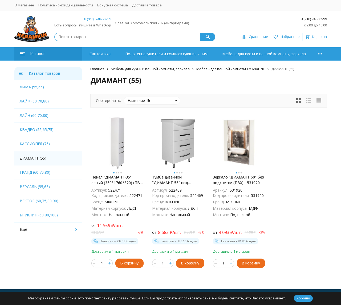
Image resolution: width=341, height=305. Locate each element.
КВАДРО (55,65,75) (37, 129)
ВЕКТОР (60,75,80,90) (39, 200)
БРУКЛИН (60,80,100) (39, 214)
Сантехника (100, 53)
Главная (97, 68)
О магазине (24, 5)
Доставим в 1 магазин (110, 251)
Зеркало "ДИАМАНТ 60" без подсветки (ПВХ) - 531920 (238, 180)
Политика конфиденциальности (65, 5)
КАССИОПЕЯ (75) (35, 143)
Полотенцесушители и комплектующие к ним (166, 53)
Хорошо (303, 298)
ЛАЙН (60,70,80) (34, 115)
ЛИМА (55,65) (32, 86)
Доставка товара (147, 5)
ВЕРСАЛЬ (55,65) (35, 186)
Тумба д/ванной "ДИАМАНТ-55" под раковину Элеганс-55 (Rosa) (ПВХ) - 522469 (177, 180)
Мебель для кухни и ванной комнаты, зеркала (264, 53)
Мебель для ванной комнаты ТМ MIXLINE (230, 68)
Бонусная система (112, 5)
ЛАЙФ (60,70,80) (34, 101)
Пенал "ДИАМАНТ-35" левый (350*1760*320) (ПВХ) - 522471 (117, 180)
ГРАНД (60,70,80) (35, 172)
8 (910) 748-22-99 (97, 19)
